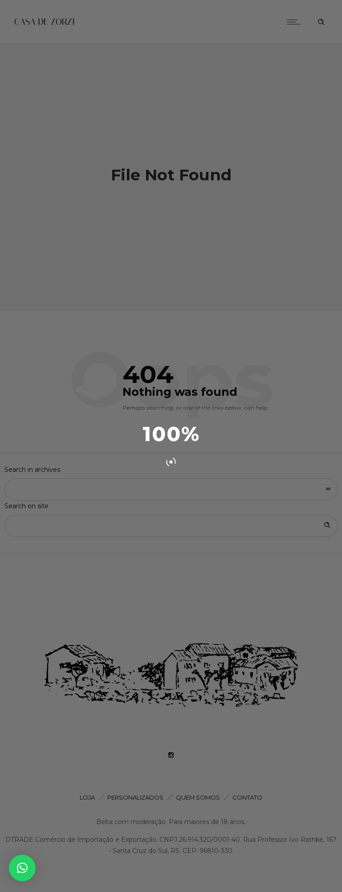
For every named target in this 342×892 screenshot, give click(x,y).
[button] (22, 868)
